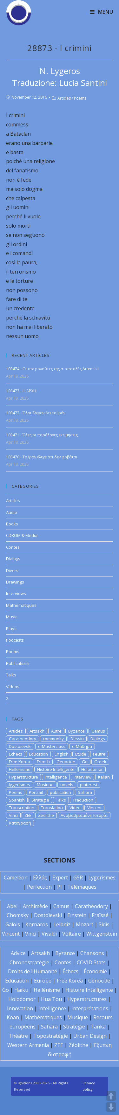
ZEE (27, 815)
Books (12, 524)
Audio (11, 512)
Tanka (98, 1026)
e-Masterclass (51, 746)
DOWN (111, 1107)
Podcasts (15, 640)
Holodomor (92, 769)
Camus (98, 731)
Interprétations (89, 1008)
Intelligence (56, 777)
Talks (11, 675)
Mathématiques (43, 1017)
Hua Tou (51, 999)
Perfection (39, 886)
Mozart (84, 924)
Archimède (35, 906)
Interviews (16, 593)
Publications (18, 663)
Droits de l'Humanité (32, 971)
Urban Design (90, 1035)
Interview (82, 777)
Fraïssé (100, 915)
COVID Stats (91, 962)
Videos (12, 686)
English (62, 754)
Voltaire (71, 933)
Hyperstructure (23, 777)
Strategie (40, 800)
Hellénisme (47, 989)
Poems (80, 98)
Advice (18, 953)
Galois (12, 924)
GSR (78, 877)
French (43, 762)
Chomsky (18, 915)
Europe (42, 980)
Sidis (104, 924)
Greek (100, 762)
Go (85, 762)
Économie (95, 971)
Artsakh (37, 731)
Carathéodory (91, 906)
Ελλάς (40, 877)
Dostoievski (20, 746)
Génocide (99, 980)
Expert (60, 877)
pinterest (88, 784)
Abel (12, 906)
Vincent (94, 807)
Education (38, 754)
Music (11, 617)
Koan (13, 1017)
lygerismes (19, 784)
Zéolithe (78, 1045)
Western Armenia (28, 1045)
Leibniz (61, 924)
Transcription (21, 807)
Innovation (20, 1008)
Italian (104, 777)
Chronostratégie (29, 962)
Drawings (15, 582)
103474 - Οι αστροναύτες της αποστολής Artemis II (52, 369)
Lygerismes (102, 877)
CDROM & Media (21, 535)
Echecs (15, 754)
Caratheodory (22, 739)
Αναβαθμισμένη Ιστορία (84, 815)
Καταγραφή (20, 823)
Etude (80, 754)
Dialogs (13, 558)
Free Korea (19, 762)
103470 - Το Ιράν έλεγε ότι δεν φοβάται (41, 457)
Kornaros (36, 924)
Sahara (85, 792)
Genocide (65, 762)
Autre (56, 731)
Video (75, 807)
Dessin (77, 739)
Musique (45, 784)
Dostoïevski (48, 915)
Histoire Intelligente (56, 769)
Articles (64, 98)
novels (66, 784)
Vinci (13, 815)
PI (59, 886)
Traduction (83, 800)
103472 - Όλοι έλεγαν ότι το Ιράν (35, 413)
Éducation (17, 980)
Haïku (21, 989)
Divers (12, 570)
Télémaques (81, 886)
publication (60, 792)
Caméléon (16, 877)
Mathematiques (21, 605)
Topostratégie (50, 1035)
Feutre (99, 754)
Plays (11, 628)
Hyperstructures (87, 999)
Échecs (70, 971)
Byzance (76, 731)
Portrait (36, 792)
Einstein (76, 915)
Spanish (17, 800)
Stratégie (74, 1026)
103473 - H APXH (21, 391)
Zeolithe (46, 815)
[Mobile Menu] (101, 11)
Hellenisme (19, 769)
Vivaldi (49, 933)
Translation (52, 807)
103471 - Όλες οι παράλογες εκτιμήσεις (42, 435)
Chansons (92, 953)
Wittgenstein (101, 933)
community (53, 739)
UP (111, 1096)
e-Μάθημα (82, 746)
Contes (13, 547)
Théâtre (18, 1035)
